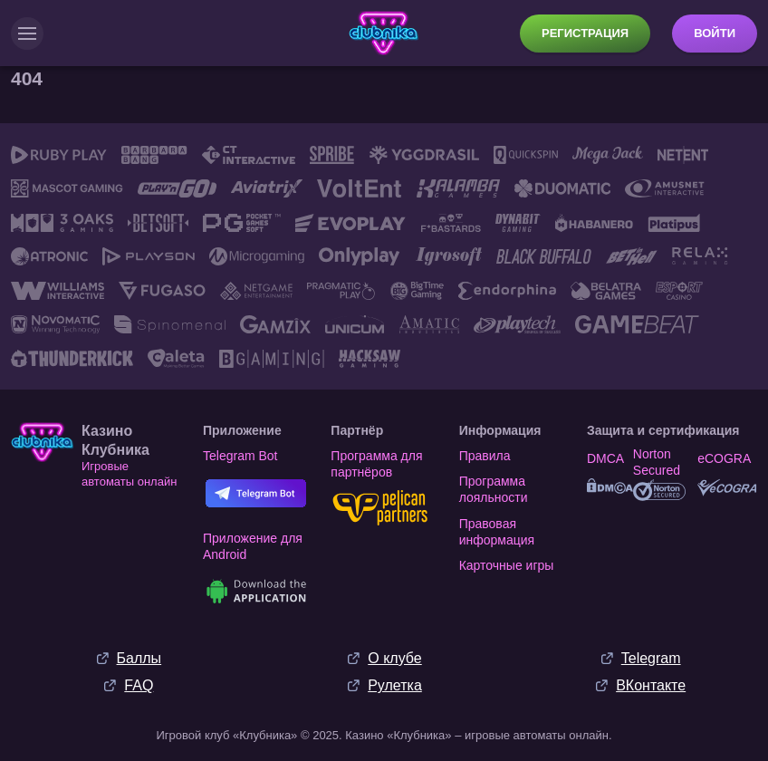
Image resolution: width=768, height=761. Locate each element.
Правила (485, 451)
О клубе (394, 653)
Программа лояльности (493, 484)
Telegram (651, 653)
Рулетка (395, 681)
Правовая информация (496, 527)
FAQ (138, 681)
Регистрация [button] (585, 33)
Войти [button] (714, 33)
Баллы (139, 653)
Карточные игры (506, 561)
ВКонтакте (651, 681)
